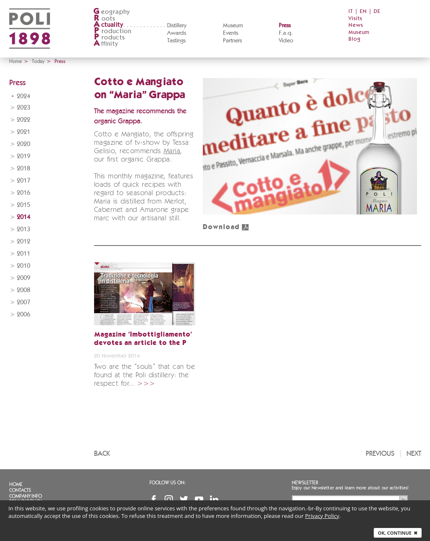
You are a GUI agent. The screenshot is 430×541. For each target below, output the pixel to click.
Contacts (20, 490)
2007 (23, 302)
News (356, 25)
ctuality (108, 25)
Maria (172, 151)
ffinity (105, 44)
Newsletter (305, 482)
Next (413, 453)
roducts (109, 37)
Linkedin (214, 499)
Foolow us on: (167, 482)
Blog (355, 39)
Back (102, 453)
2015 (23, 205)
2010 (23, 266)
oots (104, 19)
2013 (23, 229)
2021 (23, 132)
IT (351, 11)
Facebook (153, 499)
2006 (23, 314)
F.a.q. (286, 33)
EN (363, 11)
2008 (23, 290)
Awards (176, 33)
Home (15, 61)
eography (111, 12)
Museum (233, 26)
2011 (23, 254)
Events (230, 33)
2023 (23, 108)
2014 (23, 217)
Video (286, 41)
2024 (23, 96)
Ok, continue (397, 533)
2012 (23, 241)
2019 (23, 156)
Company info (25, 496)
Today (38, 61)
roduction (112, 31)
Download (226, 227)
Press (285, 26)
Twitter (184, 499)
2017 (23, 181)
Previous (380, 453)
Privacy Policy (322, 516)
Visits (355, 18)
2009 (23, 278)
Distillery (176, 26)
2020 (23, 144)
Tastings (176, 41)
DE (377, 11)
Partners (232, 41)
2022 (23, 120)
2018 (23, 168)
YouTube (199, 499)
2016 (23, 193)
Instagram (169, 499)
